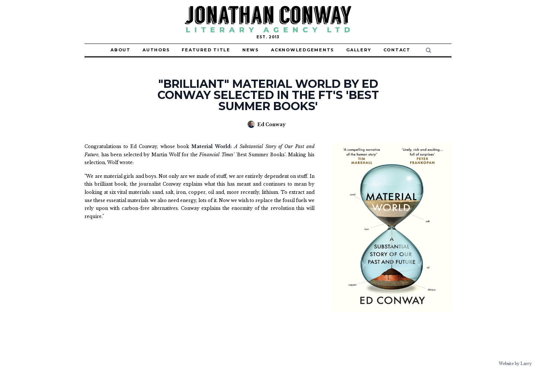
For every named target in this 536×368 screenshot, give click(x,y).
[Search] (428, 50)
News (250, 49)
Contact (397, 49)
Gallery (358, 49)
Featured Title (206, 49)
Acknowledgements (302, 49)
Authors (156, 49)
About (121, 49)
